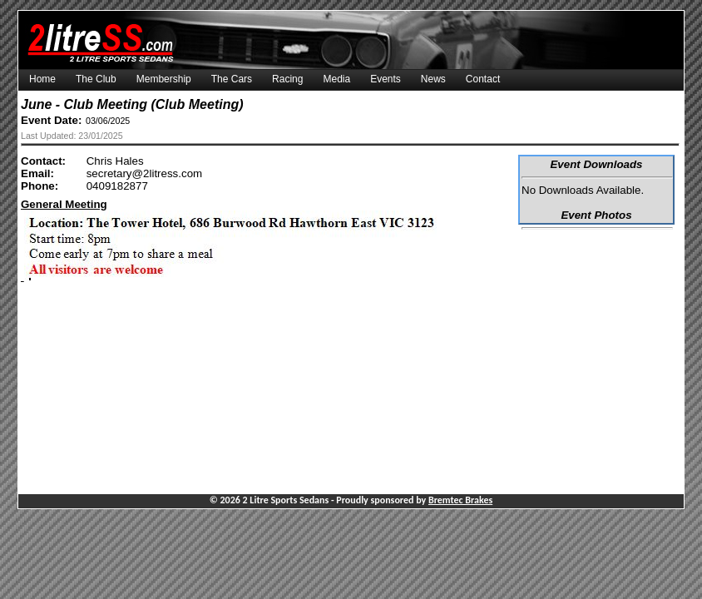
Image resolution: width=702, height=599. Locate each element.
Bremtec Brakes (460, 500)
